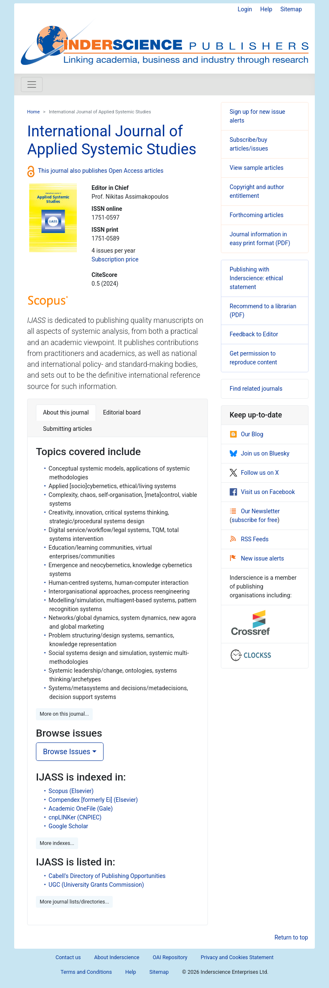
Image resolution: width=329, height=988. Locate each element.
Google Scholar (68, 826)
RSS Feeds (249, 539)
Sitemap (291, 9)
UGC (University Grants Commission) (96, 884)
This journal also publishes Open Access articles (101, 170)
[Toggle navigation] (32, 84)
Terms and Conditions (86, 972)
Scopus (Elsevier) (71, 791)
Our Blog (246, 434)
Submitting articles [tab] (67, 428)
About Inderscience (116, 957)
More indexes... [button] (57, 843)
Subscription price (114, 259)
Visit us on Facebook (262, 492)
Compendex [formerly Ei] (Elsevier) (93, 799)
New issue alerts (257, 558)
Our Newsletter (255, 511)
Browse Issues (66, 751)
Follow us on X (254, 472)
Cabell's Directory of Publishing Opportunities (106, 876)
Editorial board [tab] (122, 412)
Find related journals (256, 388)
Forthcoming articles (256, 215)
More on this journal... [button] (64, 714)
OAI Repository (170, 957)
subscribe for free (255, 520)
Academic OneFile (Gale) (80, 808)
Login (245, 9)
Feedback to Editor (254, 334)
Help (266, 9)
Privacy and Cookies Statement (237, 957)
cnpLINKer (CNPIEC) (74, 817)
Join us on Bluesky (259, 453)
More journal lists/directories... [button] (74, 902)
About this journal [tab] (66, 412)
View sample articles (256, 167)
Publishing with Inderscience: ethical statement (256, 278)
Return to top (291, 937)
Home (33, 112)
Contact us (68, 957)
